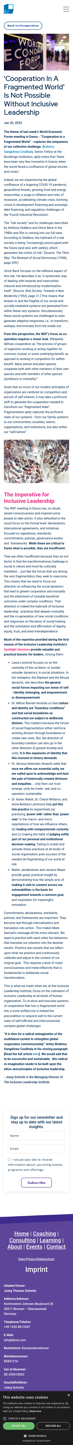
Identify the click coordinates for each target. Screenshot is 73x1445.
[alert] (36, 1418)
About (14, 1246)
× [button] (68, 1395)
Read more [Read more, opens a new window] (35, 1411)
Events (34, 1246)
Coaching (44, 1233)
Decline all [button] (53, 1425)
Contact (56, 1246)
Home (21, 1233)
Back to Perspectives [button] (23, 25)
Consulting (22, 1240)
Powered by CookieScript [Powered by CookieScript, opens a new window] (36, 1441)
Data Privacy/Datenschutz (36, 1259)
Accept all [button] (19, 1425)
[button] (36, 1436)
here (36, 1054)
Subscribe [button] (36, 1183)
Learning (50, 1240)
